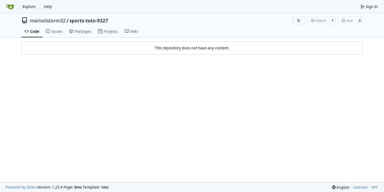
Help (48, 6)
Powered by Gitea (20, 187)
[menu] (340, 187)
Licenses (360, 187)
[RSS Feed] (299, 21)
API (374, 187)
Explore (28, 6)
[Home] (10, 6)
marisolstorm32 (48, 20)
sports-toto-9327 (88, 20)
